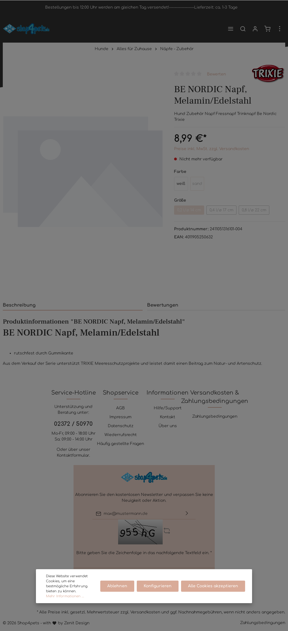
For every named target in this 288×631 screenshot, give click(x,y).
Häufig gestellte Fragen (120, 444)
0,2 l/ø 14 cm (189, 210)
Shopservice (120, 393)
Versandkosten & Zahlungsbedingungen (214, 397)
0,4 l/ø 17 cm (221, 210)
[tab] (73, 305)
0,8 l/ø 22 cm (254, 210)
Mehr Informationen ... (65, 596)
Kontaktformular (73, 455)
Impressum (120, 417)
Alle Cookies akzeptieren (213, 586)
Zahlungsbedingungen (214, 416)
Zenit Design (76, 623)
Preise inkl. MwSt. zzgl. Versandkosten (211, 149)
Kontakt (167, 417)
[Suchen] (242, 28)
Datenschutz (120, 426)
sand (197, 184)
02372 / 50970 (73, 424)
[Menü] (230, 28)
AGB (120, 408)
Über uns (167, 426)
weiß (181, 184)
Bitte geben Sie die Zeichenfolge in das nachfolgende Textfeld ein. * (144, 553)
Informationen (168, 393)
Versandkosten (145, 612)
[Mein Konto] (255, 28)
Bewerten (216, 74)
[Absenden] (187, 513)
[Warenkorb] (267, 28)
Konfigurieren (158, 586)
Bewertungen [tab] (162, 305)
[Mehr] (279, 28)
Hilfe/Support (168, 408)
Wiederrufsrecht (120, 435)
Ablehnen (118, 586)
